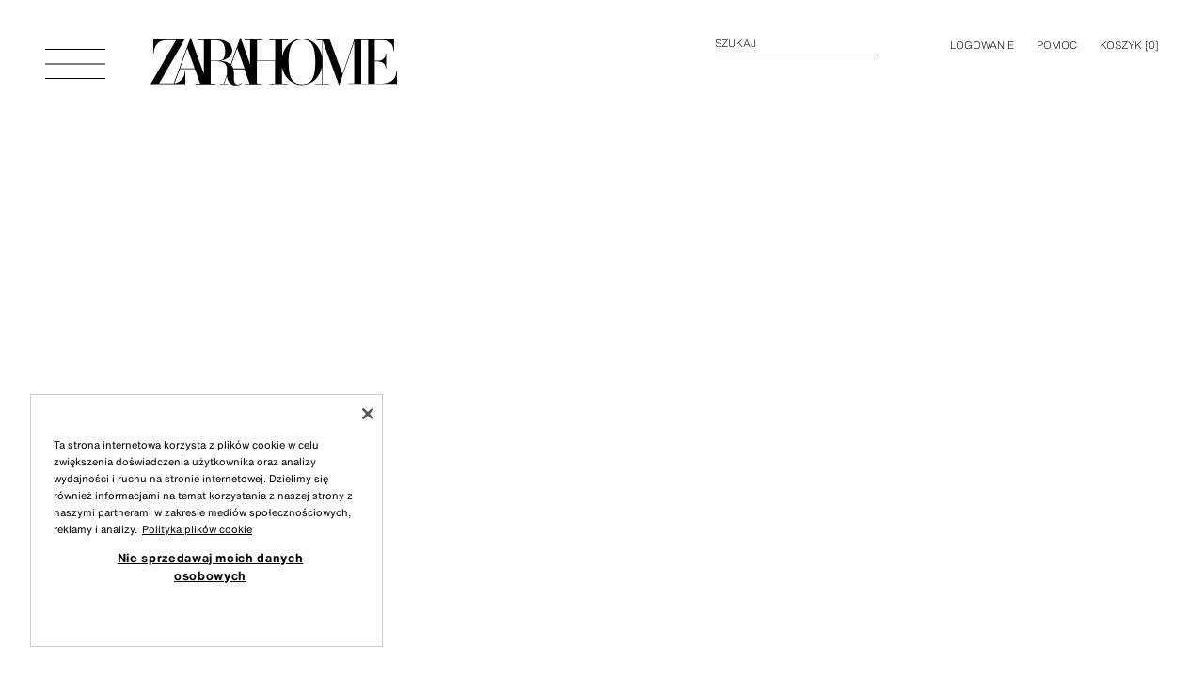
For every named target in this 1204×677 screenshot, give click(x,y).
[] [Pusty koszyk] (1129, 45)
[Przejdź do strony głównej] (273, 54)
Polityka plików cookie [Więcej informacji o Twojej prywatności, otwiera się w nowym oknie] (197, 529)
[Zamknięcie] (367, 413)
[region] (206, 520)
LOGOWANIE (982, 45)
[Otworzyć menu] (75, 54)
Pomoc (1057, 45)
